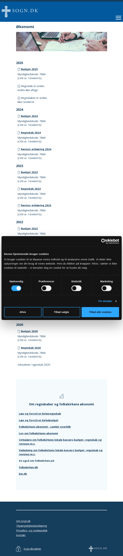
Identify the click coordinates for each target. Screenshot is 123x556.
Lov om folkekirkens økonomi (38, 433)
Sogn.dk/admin (32, 548)
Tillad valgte (61, 312)
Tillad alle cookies (100, 312)
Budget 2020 (29, 331)
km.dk (23, 473)
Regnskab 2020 (31, 347)
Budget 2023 (29, 172)
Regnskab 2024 (31, 132)
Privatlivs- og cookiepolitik (31, 530)
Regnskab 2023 (31, 188)
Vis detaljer (105, 301)
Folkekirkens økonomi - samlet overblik (45, 426)
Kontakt (21, 535)
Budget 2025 (29, 69)
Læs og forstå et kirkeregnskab (40, 413)
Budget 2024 (29, 116)
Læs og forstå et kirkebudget (38, 420)
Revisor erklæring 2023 (36, 205)
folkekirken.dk (28, 467)
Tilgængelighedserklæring (31, 525)
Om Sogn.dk (23, 521)
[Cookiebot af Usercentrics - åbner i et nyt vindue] (103, 241)
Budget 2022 (29, 228)
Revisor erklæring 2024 (36, 149)
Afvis (23, 312)
